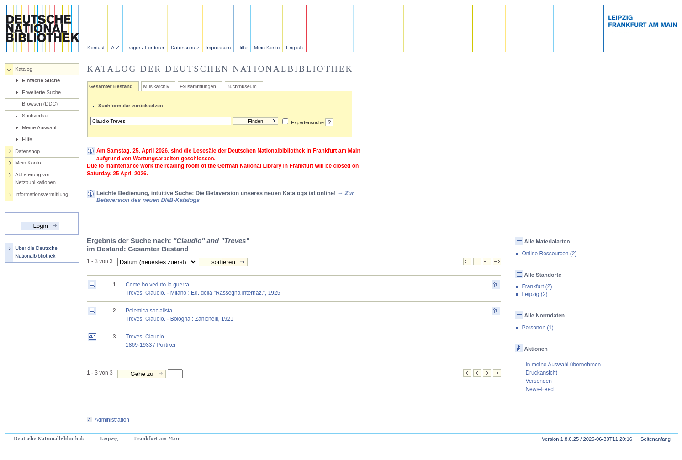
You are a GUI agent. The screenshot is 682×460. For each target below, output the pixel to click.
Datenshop (27, 151)
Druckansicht (541, 373)
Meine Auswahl (39, 127)
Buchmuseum (242, 86)
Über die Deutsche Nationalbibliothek (36, 252)
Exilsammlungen (198, 86)
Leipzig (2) (534, 294)
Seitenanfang (655, 439)
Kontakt (96, 47)
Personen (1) (537, 327)
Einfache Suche (41, 80)
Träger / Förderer (145, 47)
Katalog (23, 69)
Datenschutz (185, 47)
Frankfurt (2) (537, 286)
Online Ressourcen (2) (549, 253)
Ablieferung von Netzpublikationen (35, 178)
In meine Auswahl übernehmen (563, 364)
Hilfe (242, 47)
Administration (108, 420)
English (294, 47)
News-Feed (539, 389)
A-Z (115, 47)
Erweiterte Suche (41, 92)
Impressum (218, 47)
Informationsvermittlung (41, 194)
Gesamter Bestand (110, 86)
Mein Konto (267, 47)
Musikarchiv (156, 86)
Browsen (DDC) (40, 103)
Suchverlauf (35, 115)
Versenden (538, 381)
